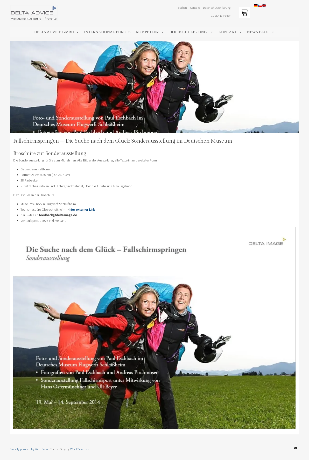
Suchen (182, 7)
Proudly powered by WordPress (29, 449)
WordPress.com (79, 449)
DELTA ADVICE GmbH (56, 32)
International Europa (107, 32)
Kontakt (195, 7)
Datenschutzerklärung (217, 7)
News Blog (261, 32)
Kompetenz (150, 32)
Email (295, 452)
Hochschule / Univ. (191, 32)
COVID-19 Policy (221, 15)
